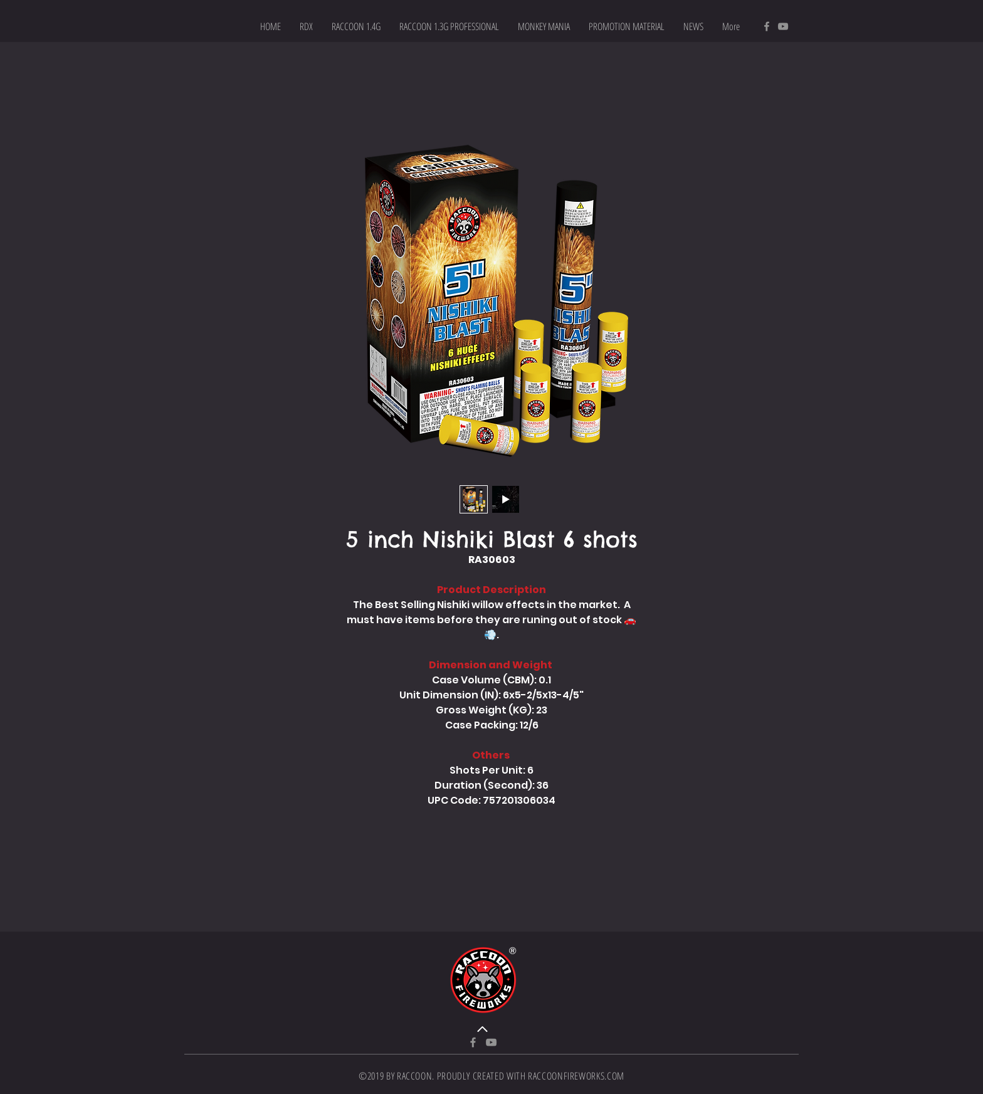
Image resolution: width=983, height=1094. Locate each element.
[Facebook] (766, 26)
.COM (614, 1076)
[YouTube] (783, 26)
